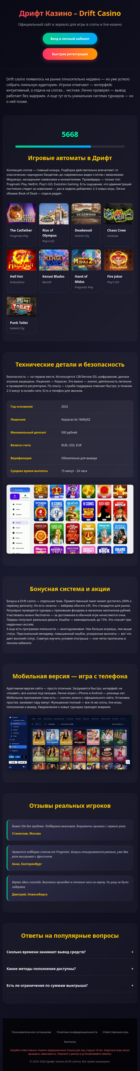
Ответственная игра (115, 1032)
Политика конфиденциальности (77, 1032)
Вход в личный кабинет (70, 38)
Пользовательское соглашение (31, 1032)
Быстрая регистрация (70, 54)
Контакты (70, 1041)
